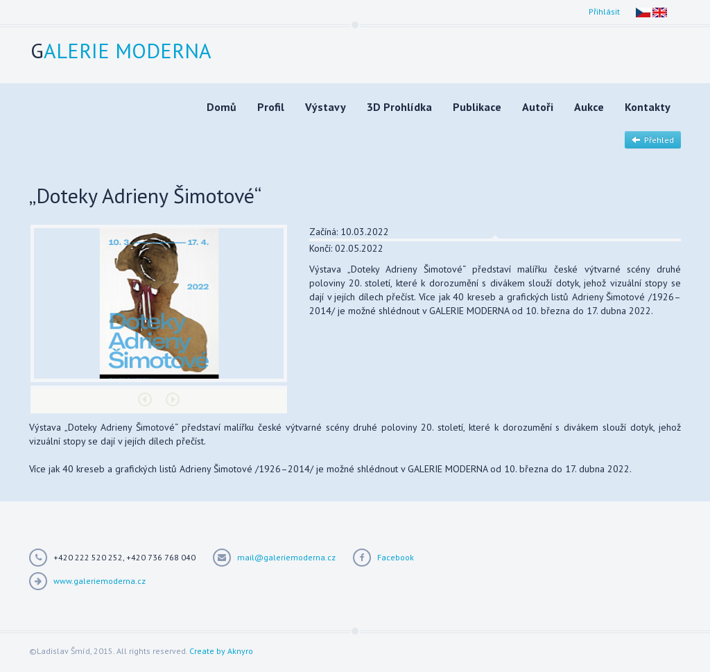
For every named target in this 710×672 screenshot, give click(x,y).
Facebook (395, 557)
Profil (270, 107)
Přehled (653, 140)
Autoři (537, 107)
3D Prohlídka (399, 107)
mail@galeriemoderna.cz (286, 557)
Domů (221, 107)
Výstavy (325, 107)
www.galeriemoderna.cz (99, 581)
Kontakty (647, 107)
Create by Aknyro (221, 651)
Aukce (589, 107)
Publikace (477, 107)
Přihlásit (604, 11)
